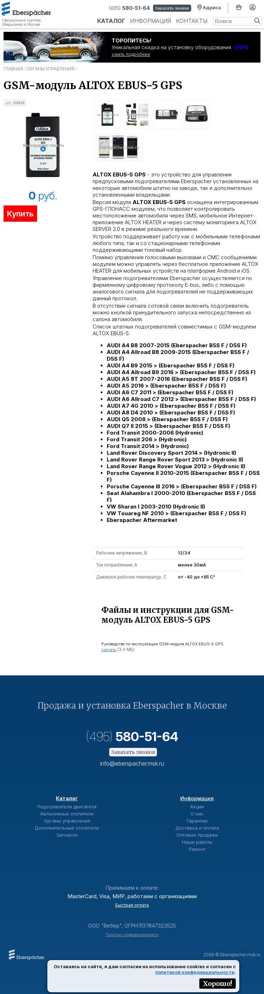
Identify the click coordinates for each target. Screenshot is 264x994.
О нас (197, 813)
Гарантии (197, 821)
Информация (150, 20)
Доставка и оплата (197, 828)
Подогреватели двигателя (66, 806)
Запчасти (66, 835)
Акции (197, 806)
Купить (20, 213)
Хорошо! (217, 984)
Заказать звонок (172, 8)
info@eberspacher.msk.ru (132, 763)
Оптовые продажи (197, 835)
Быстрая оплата (132, 905)
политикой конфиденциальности (194, 972)
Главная (13, 68)
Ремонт (197, 849)
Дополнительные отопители (67, 828)
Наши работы (197, 842)
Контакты (191, 20)
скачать (108, 649)
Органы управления (50, 68)
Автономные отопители (67, 813)
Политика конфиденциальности (132, 934)
